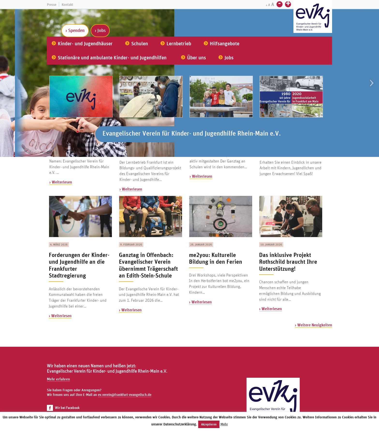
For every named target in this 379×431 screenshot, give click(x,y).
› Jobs (100, 30)
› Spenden (75, 30)
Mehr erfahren (58, 379)
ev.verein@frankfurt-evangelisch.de (124, 394)
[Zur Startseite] (313, 17)
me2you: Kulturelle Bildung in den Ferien (215, 258)
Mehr (224, 424)
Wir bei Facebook (63, 407)
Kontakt (67, 4)
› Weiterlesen (60, 182)
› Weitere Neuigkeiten (313, 324)
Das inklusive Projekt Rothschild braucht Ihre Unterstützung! (288, 261)
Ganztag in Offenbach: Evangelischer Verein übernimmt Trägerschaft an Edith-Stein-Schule (148, 265)
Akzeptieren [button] (209, 424)
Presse (51, 4)
